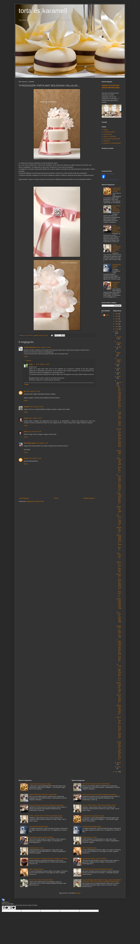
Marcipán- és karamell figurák (112, 143)
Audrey (26, 418)
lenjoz (31, 364)
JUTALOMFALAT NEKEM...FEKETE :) (118, 498)
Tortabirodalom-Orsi (30, 347)
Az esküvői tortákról (109, 132)
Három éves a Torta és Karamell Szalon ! (41, 880)
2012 (116, 331)
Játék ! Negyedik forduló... (36, 869)
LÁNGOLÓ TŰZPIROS (118, 510)
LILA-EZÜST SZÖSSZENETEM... (118, 618)
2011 (117, 771)
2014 (117, 326)
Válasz (26, 356)
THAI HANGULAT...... (118, 556)
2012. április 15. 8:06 (35, 458)
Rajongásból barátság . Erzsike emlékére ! (116, 285)
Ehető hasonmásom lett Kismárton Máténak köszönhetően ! (116, 229)
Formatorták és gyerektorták (111, 139)
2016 (117, 321)
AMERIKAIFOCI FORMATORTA (118, 710)
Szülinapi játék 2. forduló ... (37, 848)
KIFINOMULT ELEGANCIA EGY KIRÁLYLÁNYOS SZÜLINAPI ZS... (118, 585)
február (119, 762)
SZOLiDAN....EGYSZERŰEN (118, 699)
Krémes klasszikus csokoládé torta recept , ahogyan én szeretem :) (48, 858)
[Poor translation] (12, 908)
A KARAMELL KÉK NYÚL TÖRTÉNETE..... (118, 418)
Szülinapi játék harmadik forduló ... (116, 266)
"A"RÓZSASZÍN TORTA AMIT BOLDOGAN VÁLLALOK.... (118, 750)
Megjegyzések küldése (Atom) (35, 501)
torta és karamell (43, 10)
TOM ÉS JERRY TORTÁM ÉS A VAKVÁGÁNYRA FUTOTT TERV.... (118, 397)
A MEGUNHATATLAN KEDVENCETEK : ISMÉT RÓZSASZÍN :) (118, 651)
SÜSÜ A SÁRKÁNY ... (118, 453)
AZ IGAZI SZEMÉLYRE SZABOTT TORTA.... (118, 672)
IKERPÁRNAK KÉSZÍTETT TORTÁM (118, 631)
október (119, 347)
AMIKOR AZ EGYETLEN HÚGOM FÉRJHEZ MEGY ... (111, 88)
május (118, 372)
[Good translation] (5, 908)
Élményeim (106, 141)
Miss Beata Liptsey (30, 443)
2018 (117, 316)
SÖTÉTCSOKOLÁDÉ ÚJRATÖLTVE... (118, 604)
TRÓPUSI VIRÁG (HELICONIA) (118, 566)
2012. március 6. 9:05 (34, 431)
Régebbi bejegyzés (89, 498)
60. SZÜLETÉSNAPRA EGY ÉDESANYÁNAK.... (118, 482)
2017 (117, 319)
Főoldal (56, 498)
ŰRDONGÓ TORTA (118, 530)
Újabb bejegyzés (24, 498)
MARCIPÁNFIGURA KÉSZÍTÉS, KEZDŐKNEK (116, 208)
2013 (117, 329)
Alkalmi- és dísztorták (109, 136)
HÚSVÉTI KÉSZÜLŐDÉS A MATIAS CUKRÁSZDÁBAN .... (118, 438)
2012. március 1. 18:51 (42, 364)
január (118, 767)
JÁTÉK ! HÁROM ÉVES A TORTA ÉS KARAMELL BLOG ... (116, 248)
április (118, 376)
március (118, 382)
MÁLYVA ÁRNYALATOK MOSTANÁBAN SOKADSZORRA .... (118, 728)
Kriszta (26, 458)
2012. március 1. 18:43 (43, 347)
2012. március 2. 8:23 (35, 418)
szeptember (118, 353)
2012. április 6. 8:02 (42, 443)
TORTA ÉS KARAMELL (108, 174)
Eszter (26, 431)
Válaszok (28, 360)
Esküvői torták (107, 134)
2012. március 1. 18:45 (33, 391)
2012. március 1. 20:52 (36, 406)
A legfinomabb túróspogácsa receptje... (116, 189)
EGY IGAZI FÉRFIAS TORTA (118, 520)
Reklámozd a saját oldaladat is (110, 179)
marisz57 (26, 406)
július (118, 364)
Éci (25, 391)
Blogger (78, 893)
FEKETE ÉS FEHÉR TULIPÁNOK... (118, 687)
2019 (117, 313)
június (118, 368)
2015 (117, 324)
